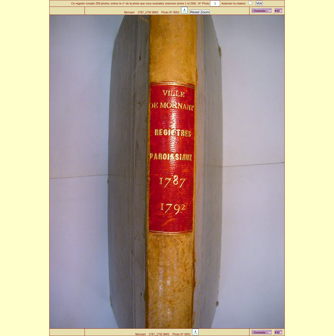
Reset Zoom (199, 12)
